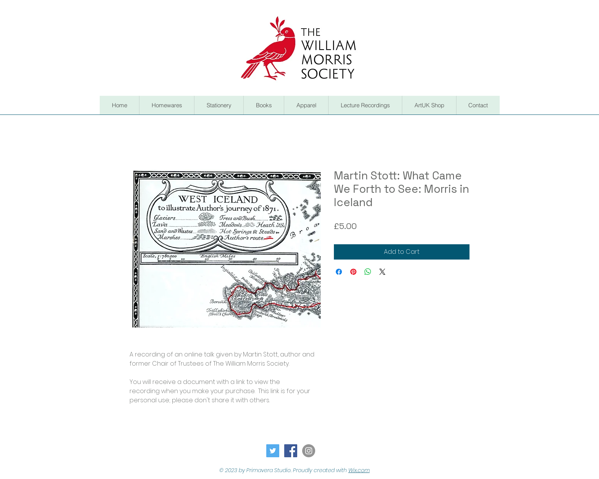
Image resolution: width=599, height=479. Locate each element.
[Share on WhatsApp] (367, 271)
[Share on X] (382, 271)
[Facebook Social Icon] (290, 450)
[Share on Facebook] (338, 271)
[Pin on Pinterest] (353, 271)
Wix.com (359, 470)
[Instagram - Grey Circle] (308, 450)
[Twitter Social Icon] (272, 450)
